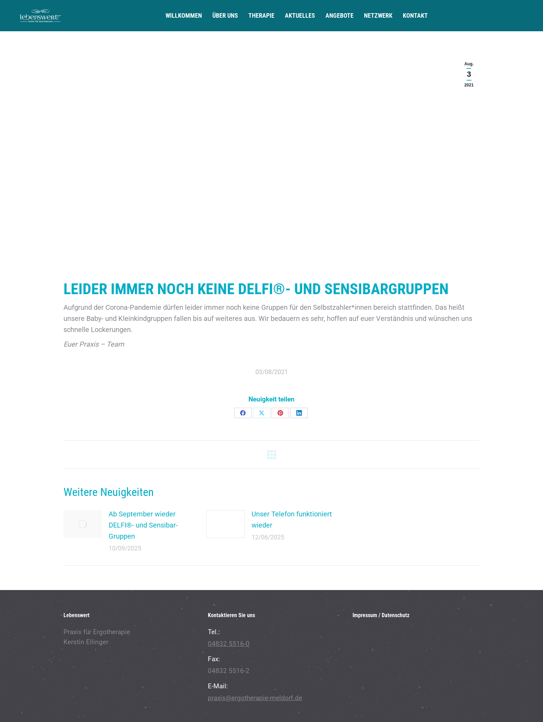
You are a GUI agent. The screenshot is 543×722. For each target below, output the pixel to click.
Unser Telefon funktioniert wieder (292, 519)
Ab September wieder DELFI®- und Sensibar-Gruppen (143, 525)
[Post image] (82, 524)
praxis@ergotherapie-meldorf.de (255, 698)
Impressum (365, 615)
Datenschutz (395, 615)
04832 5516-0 (228, 644)
